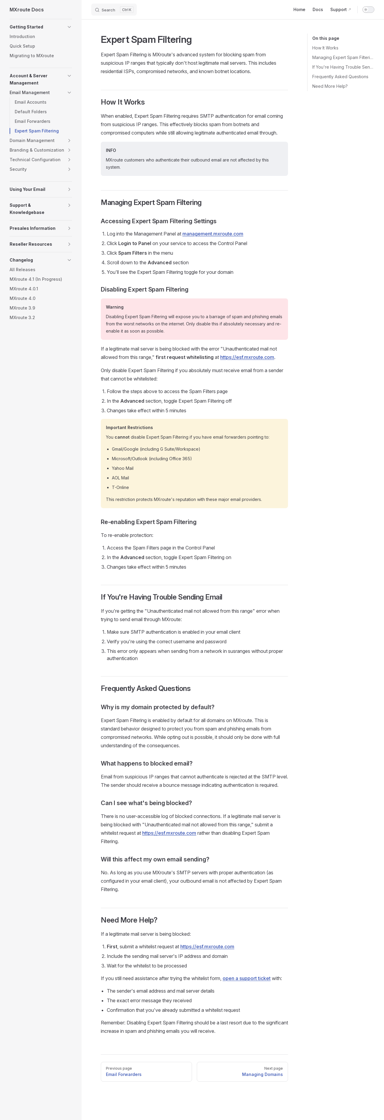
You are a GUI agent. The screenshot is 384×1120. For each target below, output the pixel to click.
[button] (41, 27)
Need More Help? (330, 86)
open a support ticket (247, 978)
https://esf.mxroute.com (247, 357)
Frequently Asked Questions (340, 76)
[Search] (114, 10)
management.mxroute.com (212, 234)
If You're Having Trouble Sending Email (343, 67)
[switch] (368, 9)
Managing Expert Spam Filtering (343, 57)
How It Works (325, 47)
